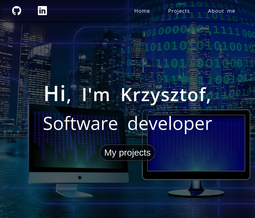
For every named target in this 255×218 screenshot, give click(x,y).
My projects (127, 152)
